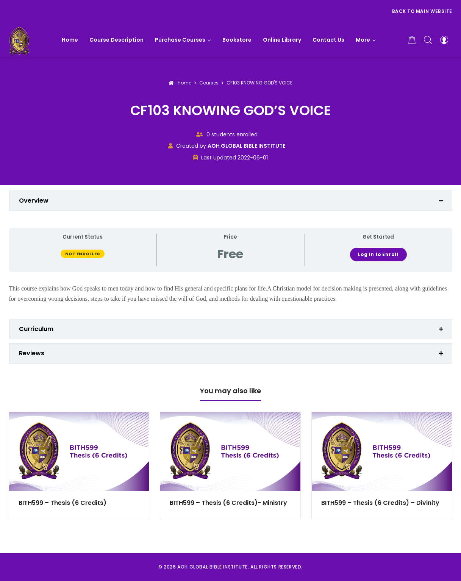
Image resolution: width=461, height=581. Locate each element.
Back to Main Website (422, 11)
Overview (33, 200)
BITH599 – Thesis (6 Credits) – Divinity (380, 502)
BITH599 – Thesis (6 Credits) (62, 502)
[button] (365, 39)
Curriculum (36, 329)
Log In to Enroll (378, 254)
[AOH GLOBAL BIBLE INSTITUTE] (19, 40)
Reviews (31, 353)
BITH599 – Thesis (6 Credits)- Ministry (228, 502)
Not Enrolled (82, 254)
